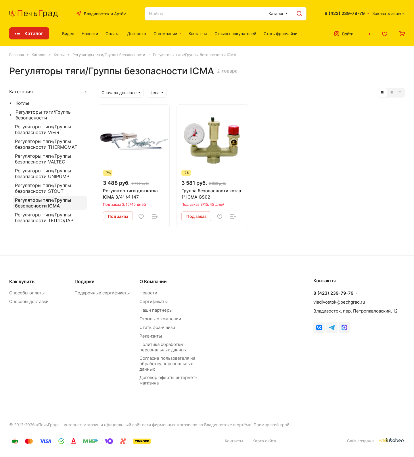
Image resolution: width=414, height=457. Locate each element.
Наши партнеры (155, 310)
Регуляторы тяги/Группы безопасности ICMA (43, 203)
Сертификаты (153, 301)
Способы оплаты (27, 293)
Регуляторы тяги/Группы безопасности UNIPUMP (43, 173)
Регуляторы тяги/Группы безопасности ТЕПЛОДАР (44, 217)
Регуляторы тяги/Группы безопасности (44, 115)
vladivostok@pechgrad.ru (339, 302)
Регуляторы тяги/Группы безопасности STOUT (43, 188)
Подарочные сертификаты (102, 293)
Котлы (22, 103)
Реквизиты (150, 336)
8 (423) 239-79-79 (345, 13)
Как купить (21, 281)
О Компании (153, 281)
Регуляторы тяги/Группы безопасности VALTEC (43, 159)
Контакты (234, 440)
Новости (148, 293)
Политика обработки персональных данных (163, 347)
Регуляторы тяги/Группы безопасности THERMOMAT (46, 144)
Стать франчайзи (157, 327)
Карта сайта (264, 440)
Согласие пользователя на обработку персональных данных (167, 363)
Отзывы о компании (160, 318)
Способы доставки (29, 301)
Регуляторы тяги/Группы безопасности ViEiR (43, 129)
